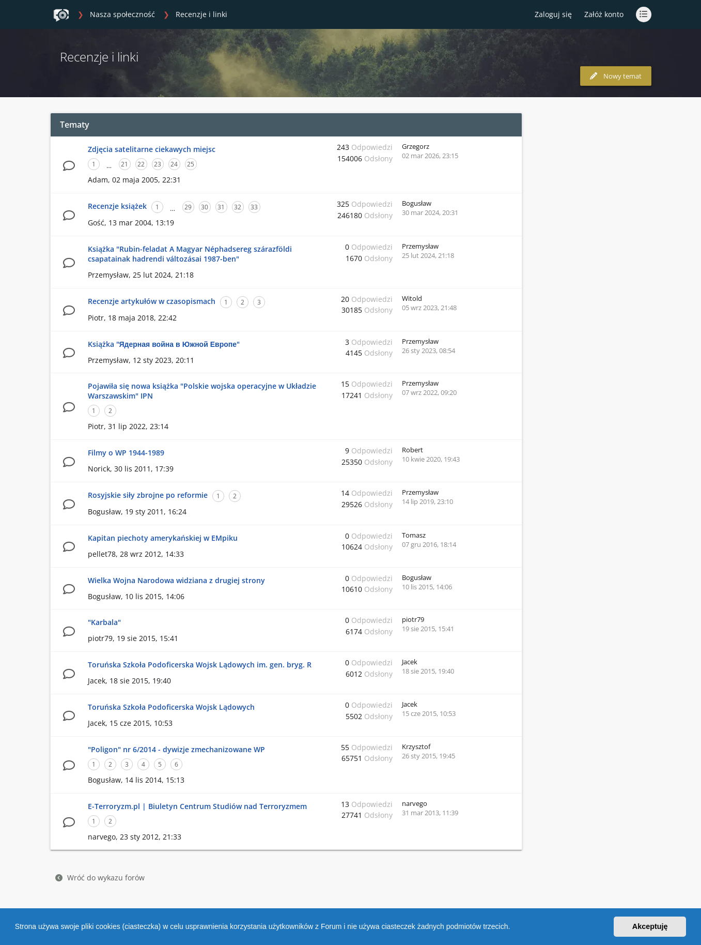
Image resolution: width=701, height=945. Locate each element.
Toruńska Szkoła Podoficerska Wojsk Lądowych (171, 707)
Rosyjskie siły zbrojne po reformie (148, 495)
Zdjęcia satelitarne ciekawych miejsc (151, 149)
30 (204, 207)
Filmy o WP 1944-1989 (126, 453)
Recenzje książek (117, 206)
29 (188, 207)
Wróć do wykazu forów (100, 877)
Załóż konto (604, 14)
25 (190, 164)
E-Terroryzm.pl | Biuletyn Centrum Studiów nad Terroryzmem (197, 806)
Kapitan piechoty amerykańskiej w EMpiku (163, 538)
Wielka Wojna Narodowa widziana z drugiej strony (176, 580)
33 (254, 207)
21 (124, 164)
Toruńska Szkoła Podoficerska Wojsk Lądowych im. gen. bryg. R (199, 664)
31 (221, 207)
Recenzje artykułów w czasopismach (151, 301)
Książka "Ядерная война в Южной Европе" (164, 344)
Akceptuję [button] (650, 926)
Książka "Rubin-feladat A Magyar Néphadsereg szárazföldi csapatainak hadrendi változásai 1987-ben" (190, 254)
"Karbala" (104, 622)
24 (174, 164)
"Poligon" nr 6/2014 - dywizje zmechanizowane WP (176, 749)
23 (157, 164)
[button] (513, 927)
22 (141, 164)
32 (237, 207)
